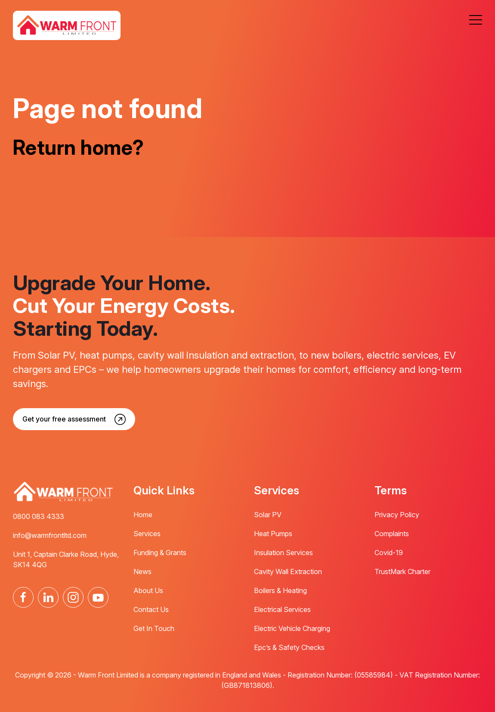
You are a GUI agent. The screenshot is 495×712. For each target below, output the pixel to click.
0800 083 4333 (38, 516)
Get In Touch (153, 628)
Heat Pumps (273, 533)
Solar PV (268, 514)
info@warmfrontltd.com (50, 535)
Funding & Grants (159, 552)
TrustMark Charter (402, 571)
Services (147, 533)
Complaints (391, 533)
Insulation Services (283, 552)
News (142, 571)
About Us (148, 590)
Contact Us (151, 609)
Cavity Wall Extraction (288, 571)
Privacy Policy (396, 514)
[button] (475, 20)
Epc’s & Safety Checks (289, 647)
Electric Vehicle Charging (292, 628)
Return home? (80, 146)
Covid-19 (388, 552)
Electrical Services (282, 609)
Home (142, 514)
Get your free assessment (64, 419)
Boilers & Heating (280, 590)
